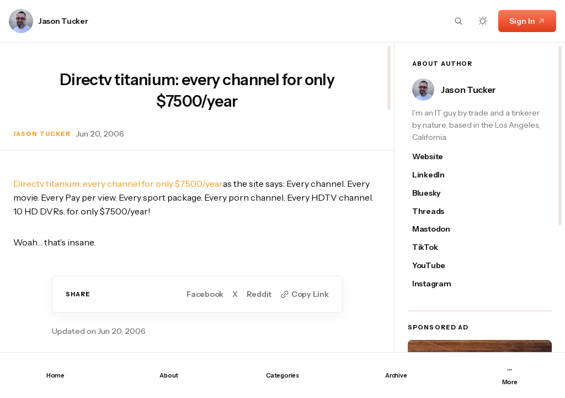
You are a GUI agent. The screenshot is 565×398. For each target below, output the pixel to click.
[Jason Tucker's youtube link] (437, 265)
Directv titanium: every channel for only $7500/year (118, 183)
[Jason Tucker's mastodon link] (437, 229)
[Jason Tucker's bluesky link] (437, 193)
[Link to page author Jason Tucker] (21, 21)
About (168, 375)
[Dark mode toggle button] (483, 21)
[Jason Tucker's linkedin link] (437, 175)
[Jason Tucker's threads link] (437, 211)
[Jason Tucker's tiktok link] (437, 247)
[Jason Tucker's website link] (437, 157)
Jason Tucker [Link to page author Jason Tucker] (63, 21)
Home (55, 375)
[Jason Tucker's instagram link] (437, 284)
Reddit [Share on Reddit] (259, 294)
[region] (197, 197)
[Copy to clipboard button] (304, 294)
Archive (396, 375)
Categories (282, 375)
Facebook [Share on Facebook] (204, 294)
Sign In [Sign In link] (527, 21)
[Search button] (458, 21)
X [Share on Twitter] (235, 294)
